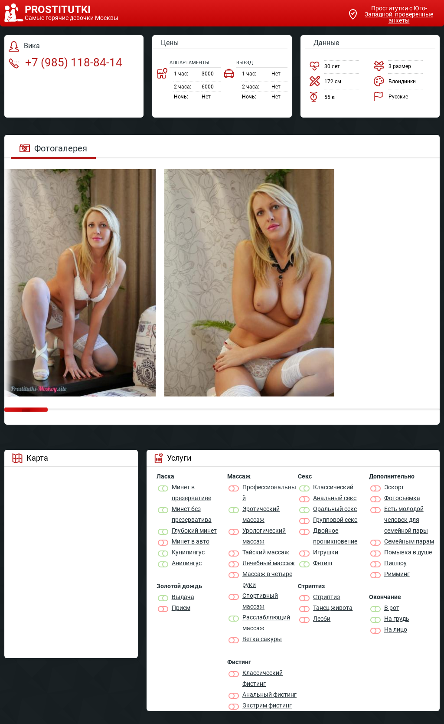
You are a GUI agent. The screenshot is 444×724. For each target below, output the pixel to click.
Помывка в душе (408, 552)
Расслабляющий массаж (266, 623)
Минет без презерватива (192, 514)
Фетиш (322, 563)
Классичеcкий (333, 487)
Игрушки (325, 552)
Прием (181, 607)
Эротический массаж (261, 514)
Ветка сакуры (262, 639)
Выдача (183, 596)
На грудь (396, 618)
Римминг (397, 573)
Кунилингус (188, 552)
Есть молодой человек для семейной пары (406, 519)
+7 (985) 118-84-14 (65, 62)
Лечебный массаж (268, 563)
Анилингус (187, 563)
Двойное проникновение (335, 536)
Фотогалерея (53, 148)
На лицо (395, 629)
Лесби (321, 618)
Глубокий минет (194, 530)
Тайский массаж (265, 552)
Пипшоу (395, 563)
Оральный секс (335, 508)
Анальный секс (334, 498)
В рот (391, 607)
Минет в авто (190, 541)
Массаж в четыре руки (267, 579)
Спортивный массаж (260, 601)
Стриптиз (326, 596)
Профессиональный (269, 492)
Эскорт (394, 487)
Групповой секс (335, 519)
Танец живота (333, 607)
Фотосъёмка (402, 498)
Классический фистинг (262, 678)
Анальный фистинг (269, 694)
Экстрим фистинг (267, 705)
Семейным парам (409, 541)
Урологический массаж (264, 536)
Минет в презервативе (191, 492)
